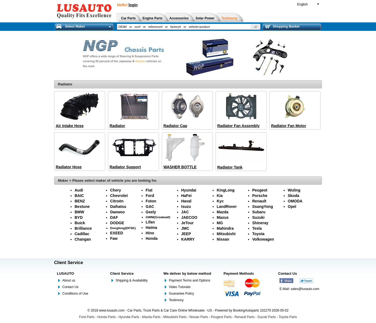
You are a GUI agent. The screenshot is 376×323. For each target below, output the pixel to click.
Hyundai (188, 190)
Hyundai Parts (129, 317)
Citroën (117, 201)
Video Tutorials (179, 287)
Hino (150, 233)
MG (220, 223)
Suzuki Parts (266, 317)
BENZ (80, 201)
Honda (152, 238)
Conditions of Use (75, 293)
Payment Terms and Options (189, 280)
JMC (185, 228)
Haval (186, 201)
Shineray (260, 223)
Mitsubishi (226, 234)
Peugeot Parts (221, 317)
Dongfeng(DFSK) (123, 228)
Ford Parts (87, 317)
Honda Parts (106, 317)
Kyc (220, 201)
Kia (220, 195)
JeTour (187, 223)
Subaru (258, 212)
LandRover (227, 206)
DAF (114, 217)
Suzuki (258, 217)
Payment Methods (239, 273)
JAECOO (189, 217)
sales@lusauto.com (305, 289)
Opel (292, 206)
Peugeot (259, 190)
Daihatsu (118, 206)
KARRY (188, 239)
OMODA (295, 201)
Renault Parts (245, 317)
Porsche (259, 195)
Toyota (258, 234)
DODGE (117, 223)
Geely (151, 212)
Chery (115, 190)
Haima (151, 227)
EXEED (116, 233)
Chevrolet (119, 195)
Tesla (257, 228)
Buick (80, 223)
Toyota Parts (288, 317)
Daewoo (117, 212)
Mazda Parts (151, 317)
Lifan (150, 222)
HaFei (186, 195)
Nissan (223, 239)
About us (68, 280)
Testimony (176, 300)
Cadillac (82, 234)
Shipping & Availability (132, 280)
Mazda (222, 212)
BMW (79, 212)
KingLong (225, 190)
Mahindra (225, 228)
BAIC (79, 195)
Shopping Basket (282, 26)
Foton (151, 201)
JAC (185, 212)
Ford (150, 195)
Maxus (223, 217)
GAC (150, 206)
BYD (79, 217)
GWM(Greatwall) (158, 217)
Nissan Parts (198, 317)
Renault (259, 201)
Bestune (82, 206)
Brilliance (83, 228)
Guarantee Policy (181, 293)
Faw (114, 238)
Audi (79, 190)
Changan (83, 239)
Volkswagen (263, 239)
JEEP (186, 234)
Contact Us (70, 287)
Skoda (293, 195)
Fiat (149, 190)
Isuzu (186, 206)
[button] (255, 27)
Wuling (294, 190)
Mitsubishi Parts (175, 317)
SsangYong (262, 206)
